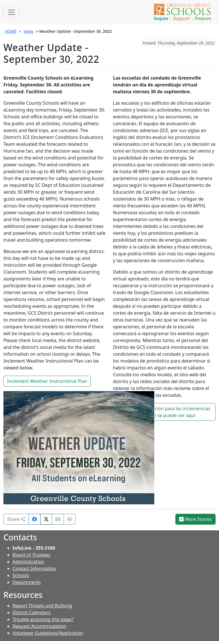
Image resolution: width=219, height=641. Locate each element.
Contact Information (34, 568)
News (28, 31)
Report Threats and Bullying (42, 605)
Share (16, 519)
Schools (21, 575)
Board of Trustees (31, 555)
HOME (11, 31)
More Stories (195, 519)
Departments (27, 582)
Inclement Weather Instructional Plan (47, 381)
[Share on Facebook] (34, 519)
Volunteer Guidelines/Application (48, 633)
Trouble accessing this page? (43, 619)
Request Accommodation (39, 626)
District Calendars (31, 612)
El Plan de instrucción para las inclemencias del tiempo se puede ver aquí (164, 411)
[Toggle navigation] (11, 12)
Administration (28, 562)
